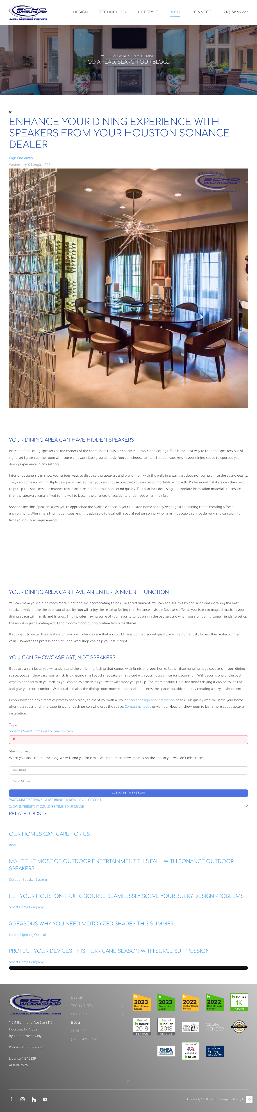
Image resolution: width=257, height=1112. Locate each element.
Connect (201, 12)
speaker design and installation (151, 700)
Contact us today (138, 707)
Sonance (15, 732)
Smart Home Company (26, 908)
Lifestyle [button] (148, 12)
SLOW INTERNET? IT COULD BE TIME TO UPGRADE (46, 807)
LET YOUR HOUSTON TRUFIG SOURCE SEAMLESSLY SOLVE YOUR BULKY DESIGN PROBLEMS (126, 896)
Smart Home (32, 732)
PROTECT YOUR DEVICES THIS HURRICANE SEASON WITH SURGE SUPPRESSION (109, 951)
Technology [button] (113, 12)
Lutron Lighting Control (27, 935)
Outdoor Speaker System (28, 880)
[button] (128, 1081)
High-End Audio (21, 158)
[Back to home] (28, 12)
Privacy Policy (240, 1099)
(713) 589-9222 (235, 12)
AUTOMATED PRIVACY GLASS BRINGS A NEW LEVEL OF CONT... (57, 800)
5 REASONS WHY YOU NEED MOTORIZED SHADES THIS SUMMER (91, 924)
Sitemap (222, 1099)
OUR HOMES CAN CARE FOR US (49, 834)
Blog (175, 12)
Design (80, 12)
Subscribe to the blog (128, 793)
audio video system (58, 732)
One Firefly (207, 1099)
